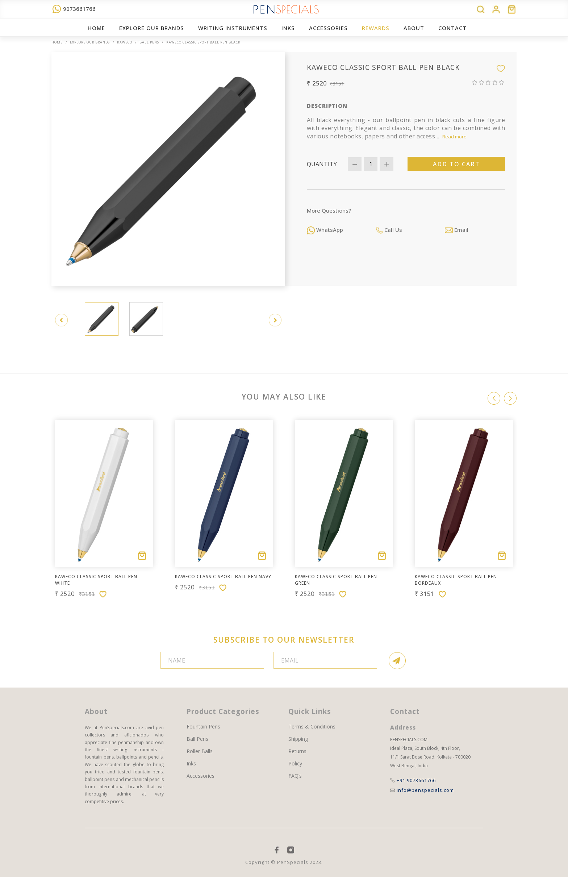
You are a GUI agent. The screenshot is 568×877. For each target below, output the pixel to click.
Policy (295, 763)
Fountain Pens (203, 726)
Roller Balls (200, 751)
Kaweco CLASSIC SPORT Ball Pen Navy (223, 576)
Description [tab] (327, 105)
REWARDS (375, 28)
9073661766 (74, 8)
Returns (297, 751)
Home (96, 28)
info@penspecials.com (422, 790)
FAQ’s (295, 775)
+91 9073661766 (413, 780)
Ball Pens (149, 42)
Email (456, 229)
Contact (452, 28)
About (414, 28)
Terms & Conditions (311, 726)
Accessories (200, 775)
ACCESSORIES (328, 28)
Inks (288, 28)
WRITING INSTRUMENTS (232, 28)
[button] (510, 398)
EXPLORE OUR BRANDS (151, 28)
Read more (454, 136)
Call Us (389, 229)
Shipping (298, 739)
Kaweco (124, 42)
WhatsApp (325, 229)
